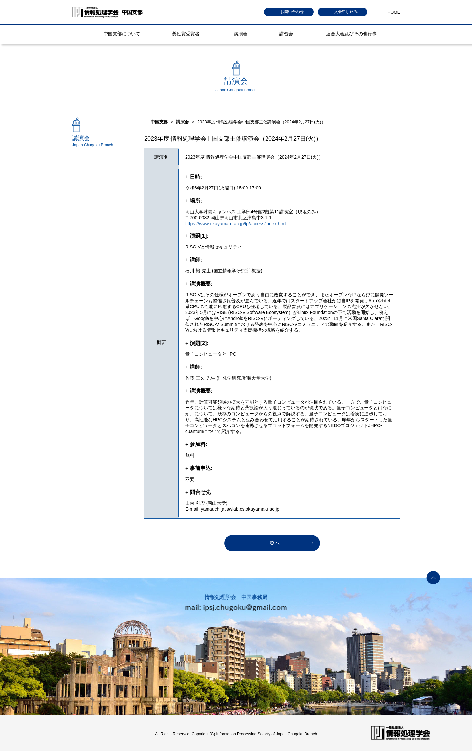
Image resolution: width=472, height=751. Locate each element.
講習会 (286, 33)
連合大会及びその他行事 (351, 33)
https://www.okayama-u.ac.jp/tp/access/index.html (235, 223)
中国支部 (159, 121)
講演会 (240, 33)
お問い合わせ (292, 12)
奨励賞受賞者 (186, 33)
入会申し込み (346, 12)
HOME (394, 12)
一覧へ (272, 543)
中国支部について (122, 33)
